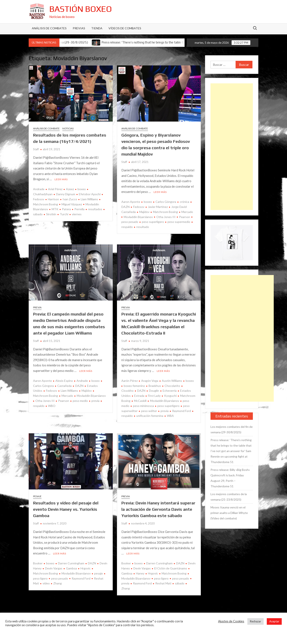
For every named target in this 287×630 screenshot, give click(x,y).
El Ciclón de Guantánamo (170, 568)
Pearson (184, 217)
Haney (140, 573)
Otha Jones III (166, 217)
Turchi (64, 214)
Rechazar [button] (255, 621)
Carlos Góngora (166, 201)
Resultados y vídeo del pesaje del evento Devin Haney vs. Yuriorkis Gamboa (65, 509)
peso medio (80, 400)
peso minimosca (143, 406)
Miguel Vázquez (72, 204)
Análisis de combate (46, 128)
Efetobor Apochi (90, 194)
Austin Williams (172, 380)
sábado (179, 583)
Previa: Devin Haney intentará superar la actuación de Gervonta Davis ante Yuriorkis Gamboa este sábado (158, 509)
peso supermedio (179, 222)
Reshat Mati (163, 583)
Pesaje (37, 496)
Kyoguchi (170, 395)
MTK (55, 209)
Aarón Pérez (129, 380)
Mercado (187, 212)
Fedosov (138, 207)
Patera (66, 209)
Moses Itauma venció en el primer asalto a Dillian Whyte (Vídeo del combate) (229, 512)
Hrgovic (85, 568)
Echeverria (170, 390)
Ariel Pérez (55, 189)
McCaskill (140, 400)
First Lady (154, 395)
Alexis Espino (64, 380)
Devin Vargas (53, 568)
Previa (37, 307)
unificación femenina (149, 415)
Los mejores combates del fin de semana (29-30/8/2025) (232, 429)
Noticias (68, 128)
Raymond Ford (181, 411)
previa (95, 400)
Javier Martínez (158, 207)
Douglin (154, 390)
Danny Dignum (65, 194)
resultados (95, 209)
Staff (36, 149)
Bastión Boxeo (80, 9)
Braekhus (155, 385)
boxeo (82, 189)
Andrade (38, 189)
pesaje (98, 573)
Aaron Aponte (130, 201)
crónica (184, 201)
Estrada (139, 395)
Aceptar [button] (274, 621)
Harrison (53, 199)
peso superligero (153, 222)
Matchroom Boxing (165, 212)
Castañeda (64, 385)
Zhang (57, 583)
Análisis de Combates (49, 28)
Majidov (144, 212)
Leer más (61, 179)
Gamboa (71, 568)
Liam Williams (89, 199)
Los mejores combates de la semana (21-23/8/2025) (229, 496)
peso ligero (161, 578)
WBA (170, 415)
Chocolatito (172, 385)
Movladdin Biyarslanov (138, 217)
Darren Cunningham (71, 563)
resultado (142, 227)
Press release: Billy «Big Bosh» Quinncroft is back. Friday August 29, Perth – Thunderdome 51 (230, 478)
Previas (79, 28)
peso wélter (149, 411)
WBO (51, 406)
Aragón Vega (149, 380)
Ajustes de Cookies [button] (231, 621)
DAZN (79, 385)
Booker (38, 563)
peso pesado (59, 578)
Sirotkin (51, 214)
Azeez (70, 189)
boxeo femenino (134, 385)
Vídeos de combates (125, 28)
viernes (77, 214)
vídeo (46, 583)
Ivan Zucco (70, 199)
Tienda (96, 28)
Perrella (79, 209)
